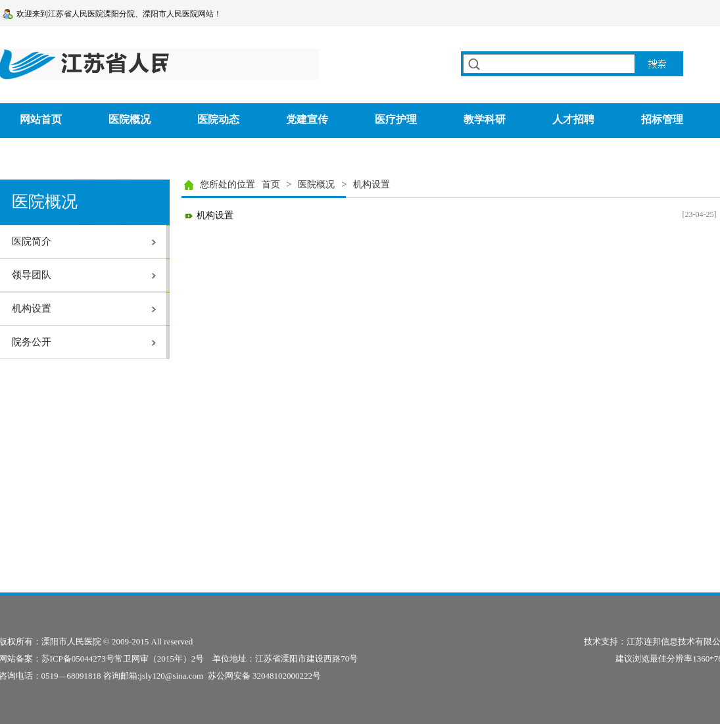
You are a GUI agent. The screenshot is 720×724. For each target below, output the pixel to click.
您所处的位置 (227, 184)
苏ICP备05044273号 (77, 659)
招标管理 (662, 119)
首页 (271, 184)
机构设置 (215, 215)
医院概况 (129, 119)
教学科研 (485, 119)
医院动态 (218, 119)
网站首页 (41, 119)
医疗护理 (396, 119)
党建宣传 (307, 119)
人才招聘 (573, 119)
